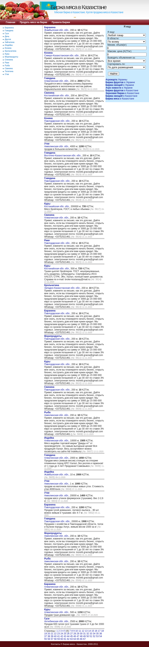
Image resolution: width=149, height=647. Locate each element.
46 (74, 636)
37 (45, 636)
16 (96, 631)
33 (91, 633)
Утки (7, 74)
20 (49, 633)
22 (55, 633)
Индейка (9, 45)
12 (83, 631)
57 (52, 639)
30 (81, 633)
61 (65, 639)
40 (55, 636)
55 (45, 639)
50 (87, 636)
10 (76, 631)
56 (49, 639)
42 (62, 636)
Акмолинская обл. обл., (57, 145)
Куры (7, 54)
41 (58, 636)
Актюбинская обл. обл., (57, 620)
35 (97, 633)
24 (62, 633)
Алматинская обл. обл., (57, 79)
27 (71, 633)
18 (102, 631)
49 (84, 636)
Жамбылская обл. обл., (57, 28)
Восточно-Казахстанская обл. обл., (63, 154)
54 (100, 636)
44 (68, 636)
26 (68, 633)
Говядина (9, 31)
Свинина (9, 68)
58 (55, 639)
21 (52, 633)
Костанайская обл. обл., (57, 94)
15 (92, 631)
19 (45, 633)
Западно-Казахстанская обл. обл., (62, 286)
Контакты (55, 644)
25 (65, 633)
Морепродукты (11, 57)
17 (99, 631)
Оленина (9, 60)
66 (81, 639)
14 (89, 631)
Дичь (7, 36)
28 (74, 633)
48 (81, 636)
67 (84, 639)
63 (71, 639)
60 (62, 639)
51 (91, 636)
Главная (10, 22)
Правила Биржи (61, 22)
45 (71, 636)
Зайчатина (9, 42)
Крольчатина (10, 51)
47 (78, 636)
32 (87, 633)
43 (65, 636)
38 (49, 636)
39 (52, 636)
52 (94, 636)
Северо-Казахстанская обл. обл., (62, 54)
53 (97, 636)
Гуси (7, 33)
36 (100, 633)
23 (58, 633)
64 (74, 639)
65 (78, 639)
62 (68, 639)
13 (86, 631)
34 (94, 633)
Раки (7, 63)
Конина (8, 48)
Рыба (7, 65)
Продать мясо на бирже (33, 22)
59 (58, 639)
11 (80, 631)
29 (78, 633)
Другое (8, 39)
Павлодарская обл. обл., (57, 119)
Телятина (9, 71)
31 (84, 633)
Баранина (9, 28)
